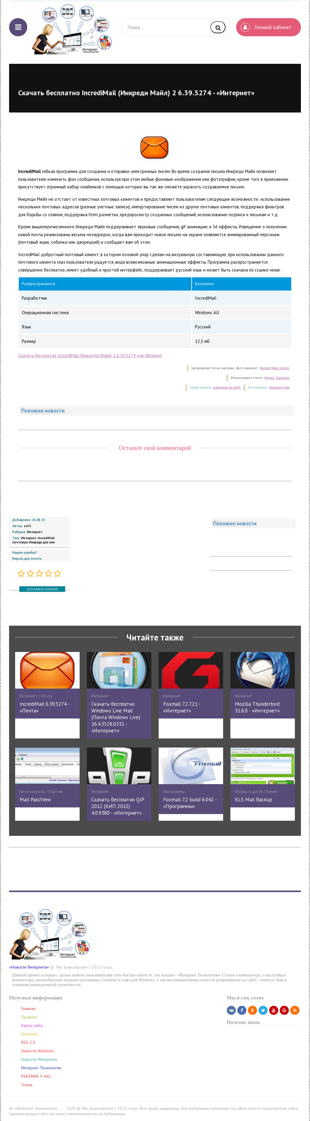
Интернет (34, 532)
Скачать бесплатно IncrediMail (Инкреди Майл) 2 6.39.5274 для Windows (90, 355)
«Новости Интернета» (29, 967)
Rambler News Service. (275, 368)
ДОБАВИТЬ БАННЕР (42, 589)
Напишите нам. (279, 387)
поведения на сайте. (226, 387)
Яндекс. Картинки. (277, 378)
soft (27, 526)
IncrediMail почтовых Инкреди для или (33, 540)
